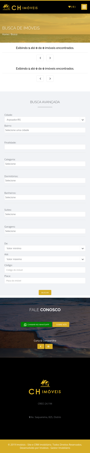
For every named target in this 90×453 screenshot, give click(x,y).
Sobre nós (61, 324)
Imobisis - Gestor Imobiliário (54, 447)
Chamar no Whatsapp (36, 324)
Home (5, 34)
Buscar (45, 292)
